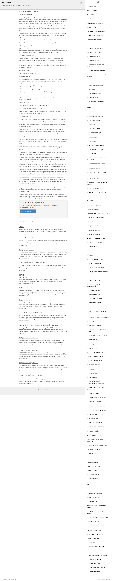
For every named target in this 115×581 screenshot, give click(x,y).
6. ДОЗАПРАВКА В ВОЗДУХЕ (95, 360)
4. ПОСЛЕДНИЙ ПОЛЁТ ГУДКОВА (96, 352)
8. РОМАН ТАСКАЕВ (92, 470)
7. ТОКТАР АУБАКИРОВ (93, 466)
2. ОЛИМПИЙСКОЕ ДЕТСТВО (95, 23)
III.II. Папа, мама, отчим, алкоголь (33, 262)
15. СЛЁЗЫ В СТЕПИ (92, 501)
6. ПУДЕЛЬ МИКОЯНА (93, 226)
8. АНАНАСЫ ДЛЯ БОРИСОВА (95, 48)
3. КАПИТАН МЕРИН (92, 27)
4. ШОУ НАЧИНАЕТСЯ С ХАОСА (96, 526)
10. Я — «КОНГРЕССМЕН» (94, 551)
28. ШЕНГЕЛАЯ (91, 321)
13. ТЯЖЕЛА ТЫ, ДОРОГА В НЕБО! (96, 70)
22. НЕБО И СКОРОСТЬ (93, 112)
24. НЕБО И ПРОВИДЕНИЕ (94, 303)
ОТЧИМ (22, 275)
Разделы (45, 389)
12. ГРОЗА (89, 251)
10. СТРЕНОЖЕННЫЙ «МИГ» (95, 242)
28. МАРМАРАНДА (92, 137)
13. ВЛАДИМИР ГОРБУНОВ (94, 493)
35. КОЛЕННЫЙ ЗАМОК (93, 168)
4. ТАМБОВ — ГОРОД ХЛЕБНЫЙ (96, 31)
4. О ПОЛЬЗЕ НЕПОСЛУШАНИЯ (95, 217)
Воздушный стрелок (27, 300)
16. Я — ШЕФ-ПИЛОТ (93, 576)
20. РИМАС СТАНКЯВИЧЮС (94, 422)
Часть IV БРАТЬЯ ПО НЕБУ (94, 435)
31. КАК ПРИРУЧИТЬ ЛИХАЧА (95, 149)
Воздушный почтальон (28, 338)
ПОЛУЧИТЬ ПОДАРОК (27, 211)
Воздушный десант (27, 250)
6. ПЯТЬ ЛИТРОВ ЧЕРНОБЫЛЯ (95, 534)
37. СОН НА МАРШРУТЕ (93, 178)
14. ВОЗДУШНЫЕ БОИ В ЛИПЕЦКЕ (96, 567)
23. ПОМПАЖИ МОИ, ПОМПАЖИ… (97, 298)
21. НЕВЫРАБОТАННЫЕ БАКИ (95, 427)
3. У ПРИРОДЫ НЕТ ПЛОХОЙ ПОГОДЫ (97, 213)
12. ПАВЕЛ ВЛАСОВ (92, 489)
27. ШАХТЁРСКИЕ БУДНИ (94, 133)
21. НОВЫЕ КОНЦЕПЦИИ (94, 290)
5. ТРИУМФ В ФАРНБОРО (94, 530)
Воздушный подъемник (28, 363)
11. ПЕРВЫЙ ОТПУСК (93, 60)
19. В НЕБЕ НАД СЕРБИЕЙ (94, 280)
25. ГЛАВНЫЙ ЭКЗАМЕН (94, 307)
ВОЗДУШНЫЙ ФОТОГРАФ (30, 375)
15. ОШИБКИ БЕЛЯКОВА (94, 572)
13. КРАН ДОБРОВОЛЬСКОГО (95, 393)
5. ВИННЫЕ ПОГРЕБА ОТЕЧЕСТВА (96, 356)
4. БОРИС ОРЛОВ (91, 453)
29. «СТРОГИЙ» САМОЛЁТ (94, 325)
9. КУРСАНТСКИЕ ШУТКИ (94, 52)
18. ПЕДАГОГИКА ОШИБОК (94, 276)
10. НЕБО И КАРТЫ (92, 377)
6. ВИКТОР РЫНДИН (92, 462)
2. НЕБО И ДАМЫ (91, 344)
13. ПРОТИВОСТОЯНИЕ (93, 563)
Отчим (21, 227)
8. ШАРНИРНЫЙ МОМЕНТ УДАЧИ (96, 234)
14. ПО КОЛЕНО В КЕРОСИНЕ (95, 259)
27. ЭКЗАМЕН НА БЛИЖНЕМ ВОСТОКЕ (98, 317)
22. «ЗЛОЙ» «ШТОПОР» (93, 294)
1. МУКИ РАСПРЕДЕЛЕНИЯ (94, 205)
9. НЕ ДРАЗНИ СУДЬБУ (93, 373)
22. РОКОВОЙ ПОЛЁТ (93, 431)
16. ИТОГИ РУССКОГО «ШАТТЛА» (96, 406)
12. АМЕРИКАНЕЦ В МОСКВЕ (95, 559)
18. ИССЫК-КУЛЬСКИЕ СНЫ (95, 414)
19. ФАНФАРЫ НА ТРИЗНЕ (94, 418)
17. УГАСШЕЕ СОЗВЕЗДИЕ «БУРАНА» (97, 410)
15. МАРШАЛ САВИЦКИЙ (94, 263)
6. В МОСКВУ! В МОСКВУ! (94, 39)
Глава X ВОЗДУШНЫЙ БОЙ (31, 312)
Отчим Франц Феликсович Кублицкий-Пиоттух (38, 325)
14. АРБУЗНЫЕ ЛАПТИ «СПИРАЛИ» (96, 397)
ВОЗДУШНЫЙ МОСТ (28, 350)
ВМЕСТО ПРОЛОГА (92, 10)
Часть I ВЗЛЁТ (90, 14)
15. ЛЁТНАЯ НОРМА (92, 81)
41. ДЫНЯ (89, 196)
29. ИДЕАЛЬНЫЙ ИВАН (93, 141)
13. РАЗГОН (90, 255)
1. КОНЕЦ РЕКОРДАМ (93, 339)
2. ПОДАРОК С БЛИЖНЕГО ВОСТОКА (97, 517)
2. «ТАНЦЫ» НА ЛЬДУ (93, 209)
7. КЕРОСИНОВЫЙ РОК (93, 230)
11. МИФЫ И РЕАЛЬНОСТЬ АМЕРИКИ (97, 555)
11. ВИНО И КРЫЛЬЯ (92, 246)
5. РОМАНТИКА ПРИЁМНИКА (95, 35)
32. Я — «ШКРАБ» (92, 153)
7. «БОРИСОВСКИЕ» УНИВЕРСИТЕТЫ (97, 44)
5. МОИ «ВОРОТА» (92, 221)
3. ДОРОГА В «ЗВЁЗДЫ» (93, 521)
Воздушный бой (25, 287)
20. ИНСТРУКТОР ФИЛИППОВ (95, 102)
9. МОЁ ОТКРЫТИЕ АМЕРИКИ (95, 546)
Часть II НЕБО (90, 201)
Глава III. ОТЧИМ (26, 237)
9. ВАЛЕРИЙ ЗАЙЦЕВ (93, 474)
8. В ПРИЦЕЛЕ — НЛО (93, 542)
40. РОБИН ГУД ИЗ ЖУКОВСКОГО (96, 192)
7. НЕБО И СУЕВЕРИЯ (93, 538)
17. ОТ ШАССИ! (91, 89)
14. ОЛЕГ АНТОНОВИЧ (93, 497)
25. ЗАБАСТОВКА (91, 124)
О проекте (39, 389)
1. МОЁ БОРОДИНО (92, 19)
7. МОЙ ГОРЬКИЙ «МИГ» (94, 365)
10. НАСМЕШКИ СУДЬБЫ (94, 56)
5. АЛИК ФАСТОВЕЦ (92, 458)
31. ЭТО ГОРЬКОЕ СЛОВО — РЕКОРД (97, 335)
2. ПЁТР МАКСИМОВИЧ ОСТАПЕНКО (97, 445)
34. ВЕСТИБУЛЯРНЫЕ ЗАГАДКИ (96, 164)
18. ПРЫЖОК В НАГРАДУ (94, 93)
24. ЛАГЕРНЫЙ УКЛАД (93, 120)
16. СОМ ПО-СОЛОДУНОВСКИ (95, 267)
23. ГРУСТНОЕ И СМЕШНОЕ (95, 116)
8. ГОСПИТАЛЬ (91, 369)
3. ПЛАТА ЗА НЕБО (92, 348)
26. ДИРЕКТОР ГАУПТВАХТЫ (95, 128)
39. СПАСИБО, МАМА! (93, 188)
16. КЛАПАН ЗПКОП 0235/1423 (95, 85)
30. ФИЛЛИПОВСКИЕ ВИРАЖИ (95, 145)
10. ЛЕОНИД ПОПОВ (92, 478)
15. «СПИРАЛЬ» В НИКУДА (94, 402)
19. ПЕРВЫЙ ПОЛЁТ (92, 97)
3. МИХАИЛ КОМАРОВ (93, 449)
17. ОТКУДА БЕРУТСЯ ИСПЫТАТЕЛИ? (97, 271)
